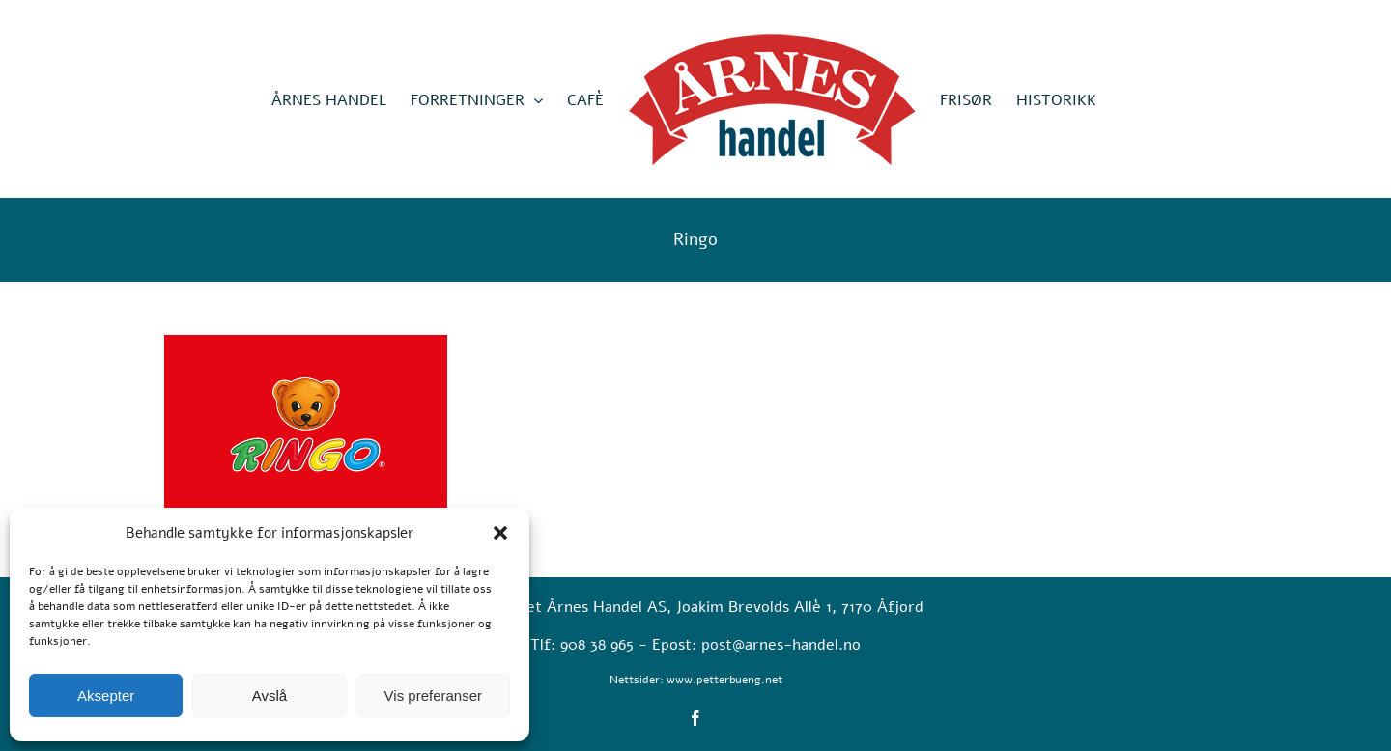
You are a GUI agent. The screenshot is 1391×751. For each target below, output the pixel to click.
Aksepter (105, 695)
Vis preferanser (433, 695)
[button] (500, 532)
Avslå (269, 695)
